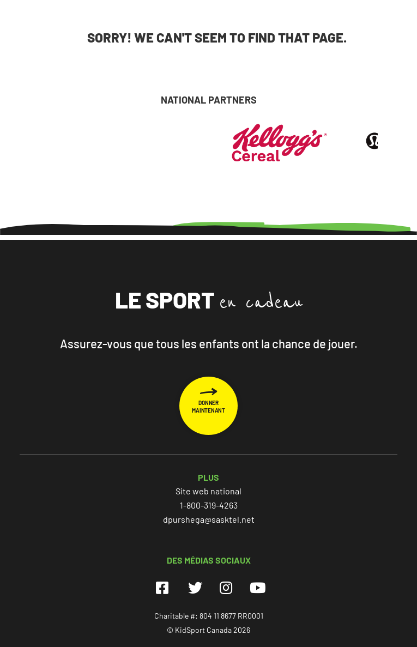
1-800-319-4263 (209, 505)
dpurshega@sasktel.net (209, 519)
